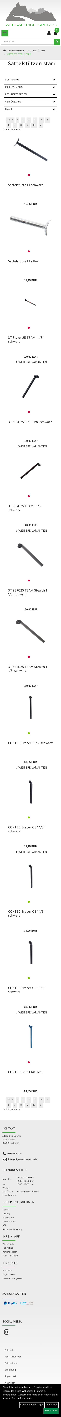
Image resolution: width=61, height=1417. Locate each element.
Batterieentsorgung (12, 1229)
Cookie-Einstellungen (32, 1405)
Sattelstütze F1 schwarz (25, 185)
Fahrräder (10, 1350)
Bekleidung (10, 1370)
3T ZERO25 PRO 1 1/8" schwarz (30, 422)
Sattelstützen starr (18, 55)
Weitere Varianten (32, 362)
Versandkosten (9, 1252)
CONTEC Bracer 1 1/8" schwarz (30, 743)
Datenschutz (8, 1222)
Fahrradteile (16, 51)
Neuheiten (10, 1383)
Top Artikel (7, 1248)
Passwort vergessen (12, 1278)
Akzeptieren (51, 1410)
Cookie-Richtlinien (22, 1398)
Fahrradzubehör (13, 1357)
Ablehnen (52, 1405)
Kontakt (6, 1210)
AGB (4, 1225)
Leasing (6, 1214)
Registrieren (8, 1275)
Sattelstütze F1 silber (23, 262)
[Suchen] (57, 42)
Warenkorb (8, 1244)
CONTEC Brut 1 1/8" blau (25, 1072)
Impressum (8, 1218)
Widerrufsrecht (10, 1256)
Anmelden (7, 1271)
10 (34, 125)
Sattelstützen (36, 51)
